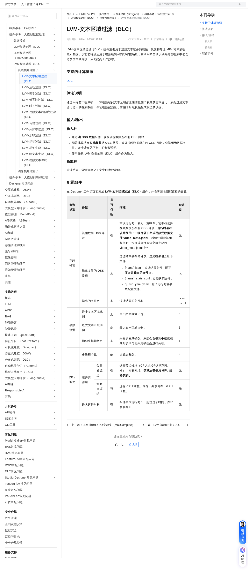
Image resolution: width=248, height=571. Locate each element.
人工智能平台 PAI (32, 17)
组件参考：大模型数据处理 (159, 27)
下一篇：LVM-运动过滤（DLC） (165, 438)
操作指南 (104, 27)
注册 (224, 6)
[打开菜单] (6, 6)
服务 (121, 6)
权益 (79, 6)
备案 (204, 6)
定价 (89, 6)
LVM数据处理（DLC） (83, 31)
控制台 (214, 6)
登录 (239, 6)
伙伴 (111, 6)
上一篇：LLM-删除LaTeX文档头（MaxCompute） (101, 438)
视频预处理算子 (108, 31)
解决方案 (66, 6)
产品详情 (159, 52)
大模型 (42, 6)
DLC (70, 94)
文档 (195, 6)
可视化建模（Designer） (126, 27)
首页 (69, 27)
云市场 (100, 6)
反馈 (133, 457)
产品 (53, 6)
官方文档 (10, 17)
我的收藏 (179, 52)
